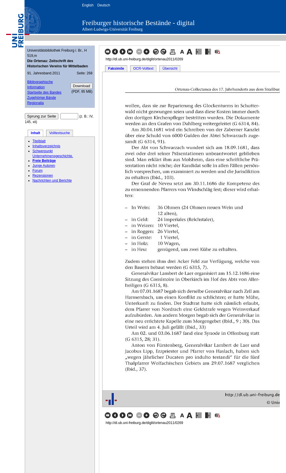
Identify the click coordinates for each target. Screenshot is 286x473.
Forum (37, 171)
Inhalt (35, 133)
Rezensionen (42, 176)
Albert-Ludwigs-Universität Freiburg (112, 29)
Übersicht (170, 68)
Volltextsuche (59, 133)
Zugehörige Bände (41, 98)
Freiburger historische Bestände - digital (138, 23)
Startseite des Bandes (44, 92)
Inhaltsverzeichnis (46, 146)
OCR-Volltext (143, 68)
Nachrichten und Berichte (52, 180)
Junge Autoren (43, 166)
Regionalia (35, 103)
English (87, 5)
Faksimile (116, 68)
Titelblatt (39, 141)
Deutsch (103, 5)
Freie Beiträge (44, 161)
